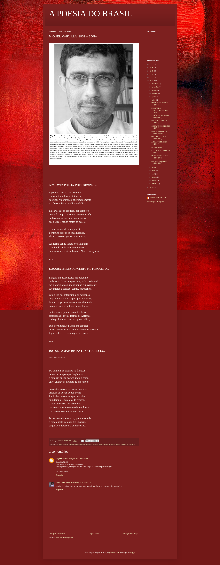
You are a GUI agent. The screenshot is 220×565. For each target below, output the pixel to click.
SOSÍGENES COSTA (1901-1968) (158, 138)
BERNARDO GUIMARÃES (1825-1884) (159, 110)
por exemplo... (131, 444)
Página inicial (94, 534)
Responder (59, 475)
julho (154, 100)
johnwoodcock (114, 553)
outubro (154, 90)
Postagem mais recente (57, 534)
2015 (152, 71)
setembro (155, 93)
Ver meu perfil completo (155, 201)
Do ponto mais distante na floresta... (80, 444)
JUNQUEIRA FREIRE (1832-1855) (159, 162)
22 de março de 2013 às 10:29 (81, 483)
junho (154, 167)
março (154, 177)
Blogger (132, 553)
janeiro (154, 184)
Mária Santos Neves (63, 483)
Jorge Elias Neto (61, 459)
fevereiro (155, 180)
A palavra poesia (63, 444)
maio (154, 171)
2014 (152, 74)
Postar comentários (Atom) (64, 538)
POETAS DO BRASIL (158, 198)
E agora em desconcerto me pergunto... (103, 444)
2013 (152, 77)
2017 (152, 64)
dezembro (155, 84)
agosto (154, 97)
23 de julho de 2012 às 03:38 (78, 459)
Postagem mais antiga (130, 534)
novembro (155, 87)
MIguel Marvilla (121, 444)
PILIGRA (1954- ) (157, 147)
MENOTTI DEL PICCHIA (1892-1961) (160, 157)
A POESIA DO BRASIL (90, 13)
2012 (152, 81)
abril (153, 174)
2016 (152, 68)
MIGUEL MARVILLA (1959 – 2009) (159, 132)
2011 (152, 188)
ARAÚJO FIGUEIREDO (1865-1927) (160, 116)
